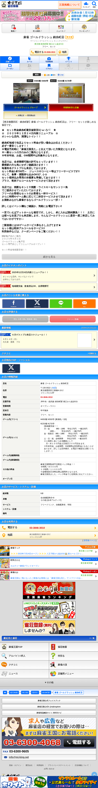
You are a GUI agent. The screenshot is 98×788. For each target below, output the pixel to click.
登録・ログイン (15, 765)
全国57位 (20, 115)
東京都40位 (30, 115)
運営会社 (29, 765)
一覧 (92, 638)
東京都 (25, 692)
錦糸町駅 (46, 692)
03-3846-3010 (47, 397)
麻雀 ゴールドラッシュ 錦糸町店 (43, 37)
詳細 (60, 75)
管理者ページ (89, 540)
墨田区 (35, 692)
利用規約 (40, 765)
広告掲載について (82, 765)
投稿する (92, 353)
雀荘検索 (14, 692)
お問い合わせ (49, 769)
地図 (54, 388)
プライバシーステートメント (59, 765)
